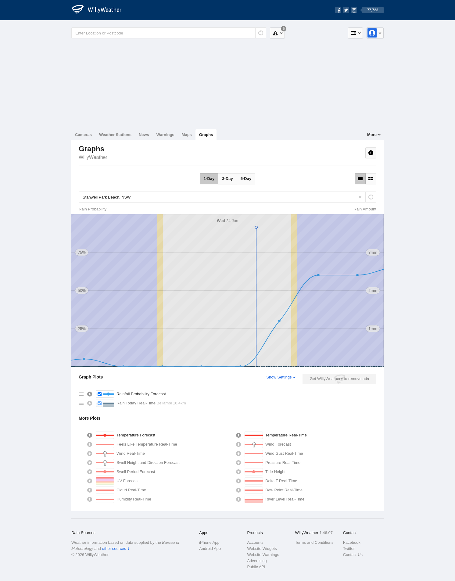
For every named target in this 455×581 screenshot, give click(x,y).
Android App (210, 548)
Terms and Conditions (314, 542)
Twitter (349, 548)
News (144, 134)
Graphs (206, 134)
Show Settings (279, 377)
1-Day (209, 178)
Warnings (165, 134)
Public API (256, 567)
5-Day (246, 178)
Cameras (83, 134)
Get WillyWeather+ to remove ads (339, 378)
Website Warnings (263, 554)
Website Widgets (262, 548)
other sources (114, 548)
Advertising (257, 560)
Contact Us (353, 554)
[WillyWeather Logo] (100, 10)
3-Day (227, 178)
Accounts (255, 542)
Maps (187, 134)
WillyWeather (93, 157)
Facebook (351, 542)
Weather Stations (115, 134)
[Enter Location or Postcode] (168, 32)
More (372, 134)
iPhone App (209, 542)
